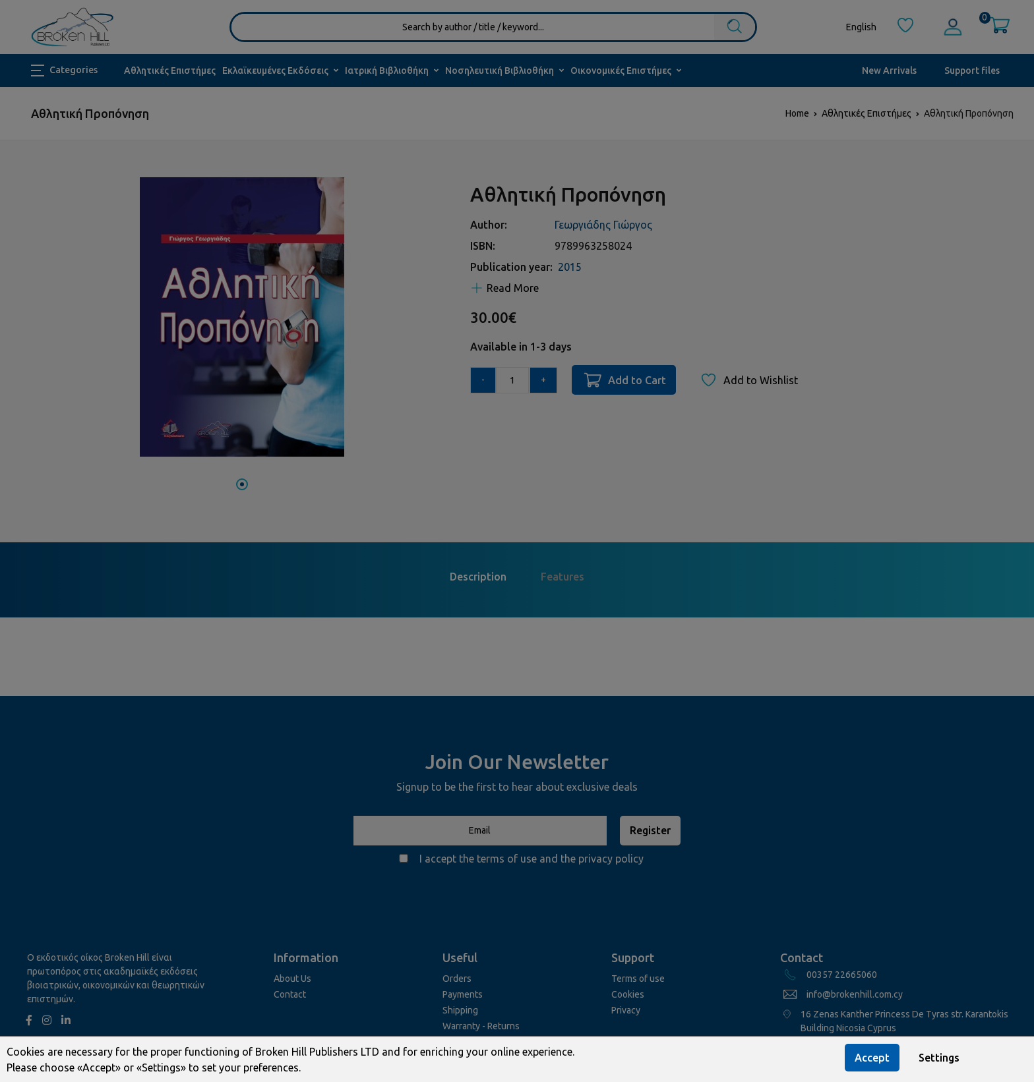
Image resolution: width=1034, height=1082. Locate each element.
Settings (939, 1058)
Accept (872, 1058)
